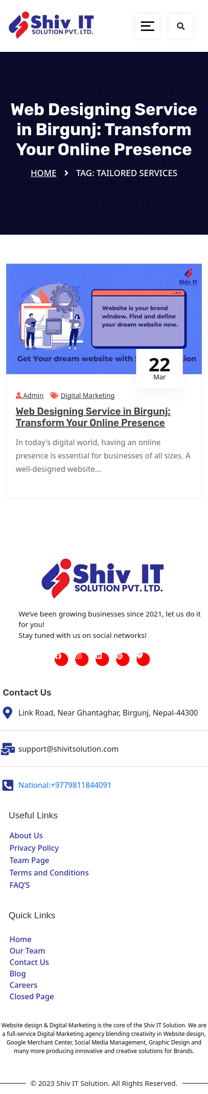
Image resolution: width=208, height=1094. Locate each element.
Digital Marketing (87, 395)
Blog (18, 973)
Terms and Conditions (49, 872)
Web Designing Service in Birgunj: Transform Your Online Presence (93, 417)
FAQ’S (20, 885)
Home (43, 173)
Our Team (27, 950)
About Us (26, 835)
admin (30, 395)
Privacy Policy (34, 848)
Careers (24, 985)
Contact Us (29, 962)
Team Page (30, 860)
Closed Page (32, 996)
